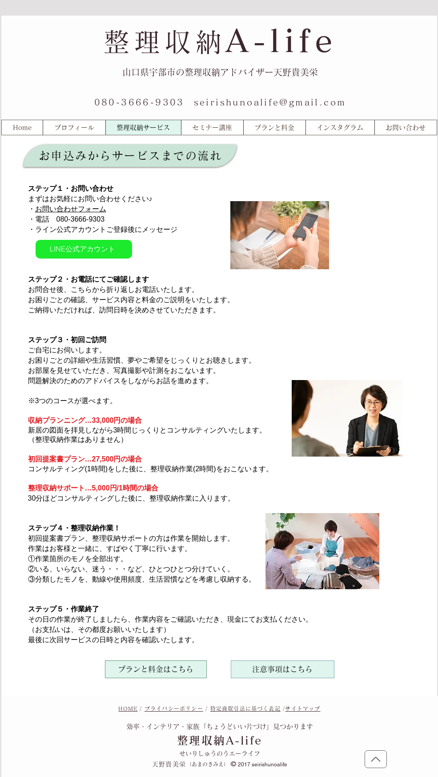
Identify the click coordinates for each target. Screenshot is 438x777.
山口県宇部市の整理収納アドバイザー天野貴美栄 (220, 72)
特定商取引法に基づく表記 (245, 708)
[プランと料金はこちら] (156, 669)
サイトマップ (302, 708)
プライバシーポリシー (174, 708)
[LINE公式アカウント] (84, 249)
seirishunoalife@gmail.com (270, 101)
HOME (127, 708)
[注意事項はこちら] (282, 669)
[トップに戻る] (376, 759)
